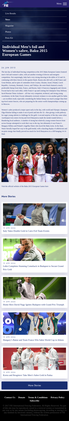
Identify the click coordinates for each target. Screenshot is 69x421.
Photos (8, 32)
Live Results (10, 13)
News (7, 19)
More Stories (34, 385)
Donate (21, 397)
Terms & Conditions (38, 397)
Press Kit (9, 38)
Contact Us (9, 397)
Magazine (9, 26)
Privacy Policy (57, 397)
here (46, 186)
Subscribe (34, 401)
